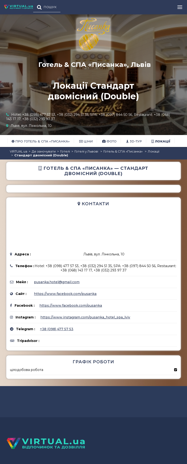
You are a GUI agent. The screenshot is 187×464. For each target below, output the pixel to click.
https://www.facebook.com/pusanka (65, 294)
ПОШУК (50, 7)
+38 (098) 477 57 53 (56, 329)
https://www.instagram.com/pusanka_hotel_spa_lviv (85, 317)
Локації (160, 141)
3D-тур (134, 141)
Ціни (86, 141)
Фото (109, 141)
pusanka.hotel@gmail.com (57, 282)
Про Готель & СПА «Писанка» (41, 141)
